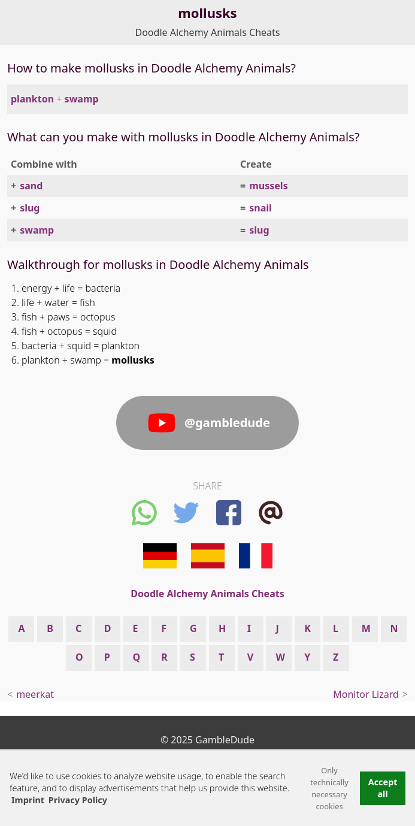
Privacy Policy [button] (78, 800)
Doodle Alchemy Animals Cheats (207, 32)
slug (30, 207)
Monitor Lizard (366, 694)
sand (31, 185)
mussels (268, 185)
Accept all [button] (383, 788)
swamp (82, 98)
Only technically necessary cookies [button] (329, 788)
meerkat (35, 694)
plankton (32, 98)
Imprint (27, 800)
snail (260, 207)
